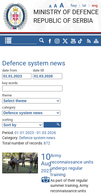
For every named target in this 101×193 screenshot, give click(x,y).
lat (42, 41)
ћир (31, 41)
